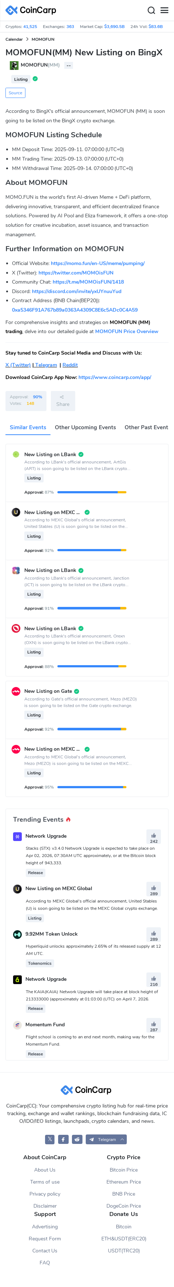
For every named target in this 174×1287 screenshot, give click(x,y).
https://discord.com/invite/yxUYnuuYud (76, 291)
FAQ (45, 1262)
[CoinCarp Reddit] (77, 1139)
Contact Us (45, 1250)
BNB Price (123, 1194)
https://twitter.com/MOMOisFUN (76, 272)
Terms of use (45, 1182)
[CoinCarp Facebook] (63, 1139)
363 (70, 26)
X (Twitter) (18, 365)
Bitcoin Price (124, 1169)
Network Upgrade (45, 836)
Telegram (45, 365)
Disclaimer (45, 1206)
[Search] (151, 10)
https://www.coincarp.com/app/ (114, 377)
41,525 (30, 26)
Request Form (45, 1238)
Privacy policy (44, 1194)
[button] (106, 1139)
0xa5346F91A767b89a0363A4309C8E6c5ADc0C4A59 (75, 310)
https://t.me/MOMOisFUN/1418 (88, 282)
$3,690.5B (114, 26)
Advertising (45, 1226)
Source (15, 93)
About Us (45, 1169)
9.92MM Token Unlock (51, 934)
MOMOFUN (43, 39)
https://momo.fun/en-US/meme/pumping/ (98, 263)
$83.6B (156, 26)
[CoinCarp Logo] (32, 10)
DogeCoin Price (123, 1206)
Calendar (14, 39)
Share (62, 401)
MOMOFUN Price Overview (126, 331)
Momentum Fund (45, 1024)
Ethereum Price (123, 1182)
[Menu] (164, 10)
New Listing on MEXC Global (59, 888)
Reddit (70, 365)
